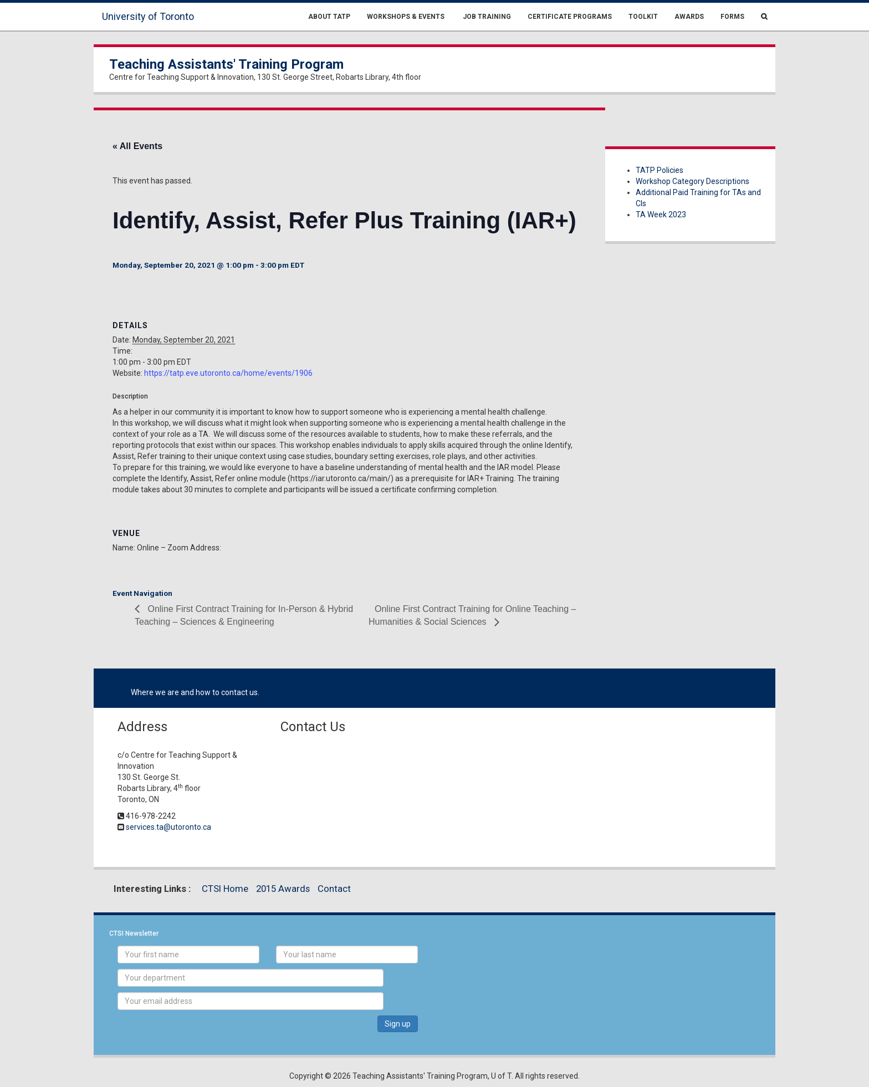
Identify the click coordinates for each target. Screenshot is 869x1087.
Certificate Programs (570, 17)
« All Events (137, 146)
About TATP (329, 17)
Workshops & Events (405, 17)
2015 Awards (283, 888)
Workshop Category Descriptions (692, 181)
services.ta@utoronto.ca (168, 827)
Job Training (486, 17)
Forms (732, 17)
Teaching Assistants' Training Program (226, 64)
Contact (334, 888)
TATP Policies (659, 170)
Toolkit (643, 17)
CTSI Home (225, 888)
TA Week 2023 (661, 214)
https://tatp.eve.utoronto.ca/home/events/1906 (228, 373)
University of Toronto (148, 16)
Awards (689, 17)
